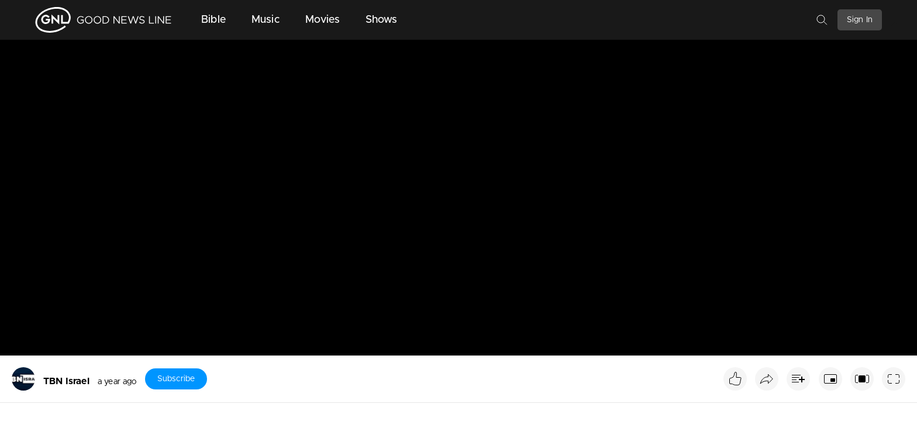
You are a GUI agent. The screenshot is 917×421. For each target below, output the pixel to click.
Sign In (860, 20)
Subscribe (176, 379)
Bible (213, 20)
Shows (382, 20)
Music (265, 20)
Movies (322, 20)
